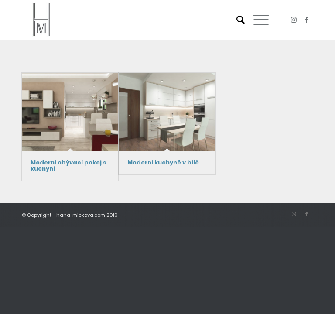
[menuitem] (236, 20)
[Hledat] (236, 20)
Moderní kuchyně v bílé (163, 162)
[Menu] (257, 20)
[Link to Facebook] (306, 20)
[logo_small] (41, 20)
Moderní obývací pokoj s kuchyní (68, 165)
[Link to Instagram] (293, 20)
